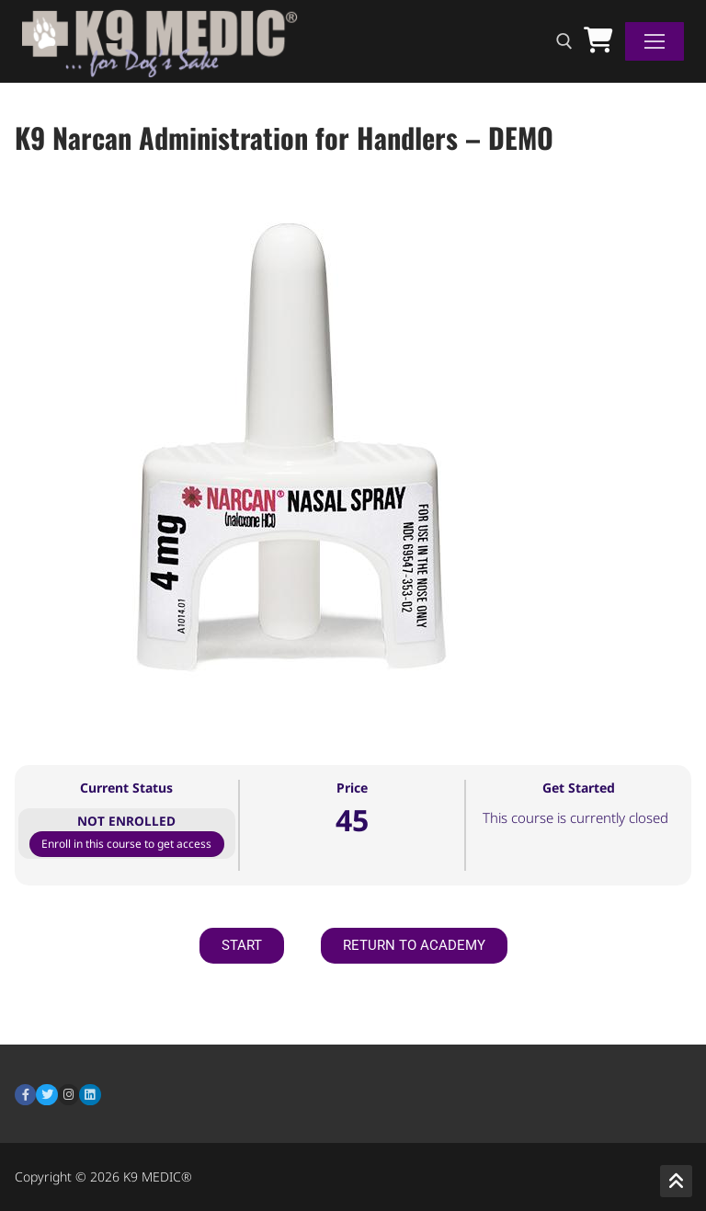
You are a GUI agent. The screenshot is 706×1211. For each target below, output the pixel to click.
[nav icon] (654, 41)
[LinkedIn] (89, 1094)
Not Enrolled (126, 820)
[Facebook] (25, 1094)
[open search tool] (564, 41)
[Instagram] (68, 1094)
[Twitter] (46, 1094)
